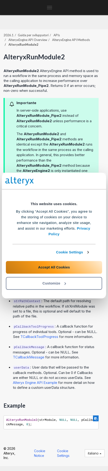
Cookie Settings (69, 252)
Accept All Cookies (54, 267)
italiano (94, 453)
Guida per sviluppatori (33, 35)
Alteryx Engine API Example (35, 382)
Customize (54, 283)
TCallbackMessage (28, 357)
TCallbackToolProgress (39, 336)
